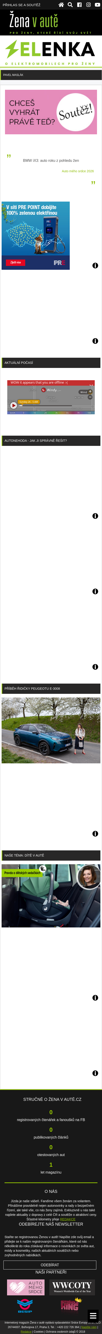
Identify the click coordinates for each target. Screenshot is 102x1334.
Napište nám (89, 1327)
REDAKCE (67, 1219)
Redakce (26, 1331)
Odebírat (50, 1265)
